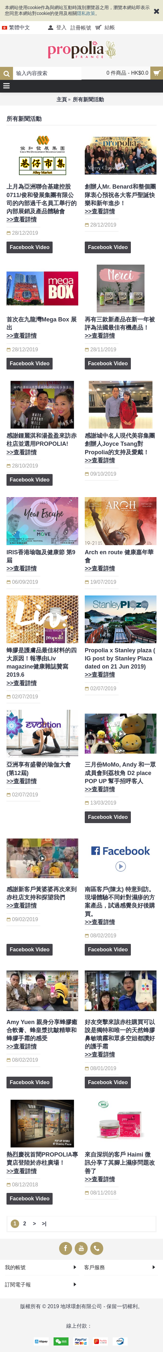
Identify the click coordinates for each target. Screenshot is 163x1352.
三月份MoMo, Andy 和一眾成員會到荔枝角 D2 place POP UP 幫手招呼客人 (120, 777)
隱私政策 (86, 13)
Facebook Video (29, 247)
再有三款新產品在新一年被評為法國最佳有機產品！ (120, 327)
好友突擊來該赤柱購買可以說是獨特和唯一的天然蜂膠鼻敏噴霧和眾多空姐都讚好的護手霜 (120, 1038)
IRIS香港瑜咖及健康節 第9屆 (40, 560)
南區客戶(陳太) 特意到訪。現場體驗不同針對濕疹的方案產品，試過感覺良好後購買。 (120, 905)
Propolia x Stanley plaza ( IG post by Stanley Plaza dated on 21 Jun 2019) (120, 662)
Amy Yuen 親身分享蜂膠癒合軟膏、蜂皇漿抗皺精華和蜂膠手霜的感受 (41, 1034)
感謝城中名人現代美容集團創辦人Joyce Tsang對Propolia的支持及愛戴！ (120, 448)
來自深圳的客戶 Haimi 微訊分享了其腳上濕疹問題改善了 (120, 1167)
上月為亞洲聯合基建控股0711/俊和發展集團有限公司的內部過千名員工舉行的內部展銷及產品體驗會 (41, 203)
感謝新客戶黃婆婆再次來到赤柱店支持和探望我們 (41, 897)
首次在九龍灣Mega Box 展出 (41, 327)
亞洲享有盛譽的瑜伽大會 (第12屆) (38, 772)
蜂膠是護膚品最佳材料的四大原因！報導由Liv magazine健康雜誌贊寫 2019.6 (41, 666)
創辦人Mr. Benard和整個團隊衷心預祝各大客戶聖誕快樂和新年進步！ (120, 199)
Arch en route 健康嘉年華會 (119, 560)
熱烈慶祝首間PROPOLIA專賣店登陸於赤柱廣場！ (42, 1162)
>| (44, 1223)
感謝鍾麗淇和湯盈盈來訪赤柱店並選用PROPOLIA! (41, 443)
